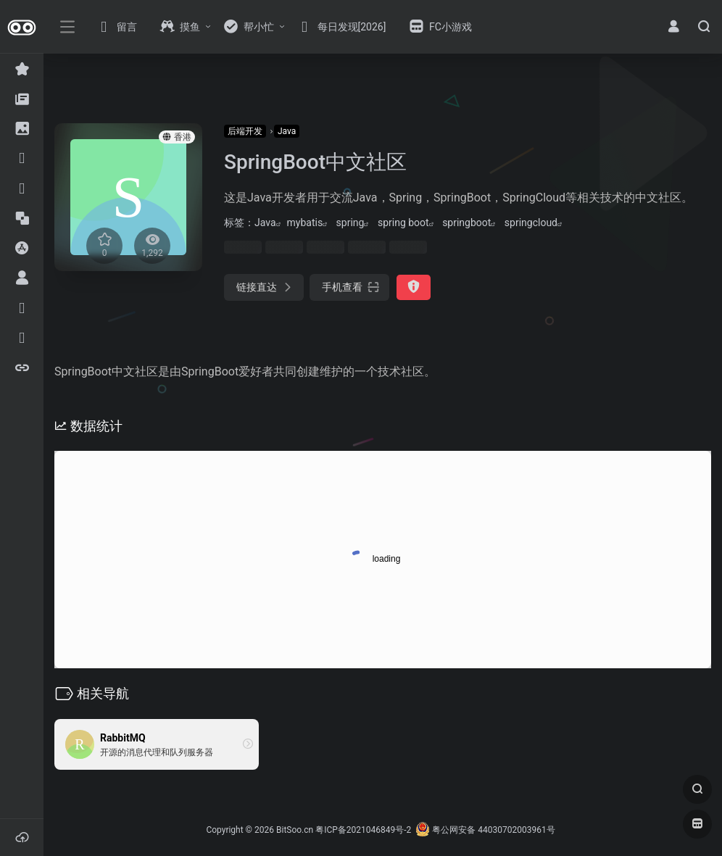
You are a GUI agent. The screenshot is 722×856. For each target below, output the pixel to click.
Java (287, 131)
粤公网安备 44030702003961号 (485, 830)
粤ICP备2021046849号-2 (363, 830)
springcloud (531, 222)
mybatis (305, 222)
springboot (466, 222)
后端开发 (245, 131)
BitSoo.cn (294, 830)
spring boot (403, 222)
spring (350, 222)
